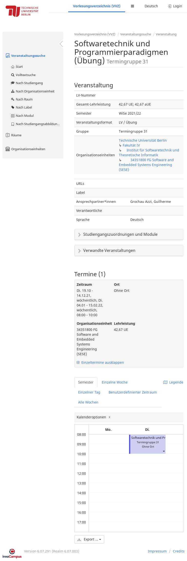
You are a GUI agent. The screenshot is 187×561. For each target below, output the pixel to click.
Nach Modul (22, 115)
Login (175, 6)
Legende (173, 382)
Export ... (89, 539)
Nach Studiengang (26, 83)
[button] (163, 451)
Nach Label (21, 107)
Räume (13, 135)
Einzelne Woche (115, 382)
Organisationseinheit (92, 323)
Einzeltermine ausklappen (100, 362)
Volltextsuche (23, 75)
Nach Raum (21, 99)
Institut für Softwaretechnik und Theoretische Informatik (149, 152)
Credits (179, 551)
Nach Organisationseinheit (32, 91)
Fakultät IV (131, 145)
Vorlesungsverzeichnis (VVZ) (96, 6)
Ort (117, 284)
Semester (86, 382)
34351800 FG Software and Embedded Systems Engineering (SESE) (146, 164)
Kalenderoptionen (92, 417)
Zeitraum (84, 284)
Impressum (157, 551)
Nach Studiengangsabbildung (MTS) (36, 124)
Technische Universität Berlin (143, 140)
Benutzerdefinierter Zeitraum (133, 392)
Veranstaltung (166, 34)
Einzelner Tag (89, 392)
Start (16, 66)
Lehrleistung (124, 323)
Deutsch (151, 6)
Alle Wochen (88, 402)
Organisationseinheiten (25, 149)
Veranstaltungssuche (25, 55)
